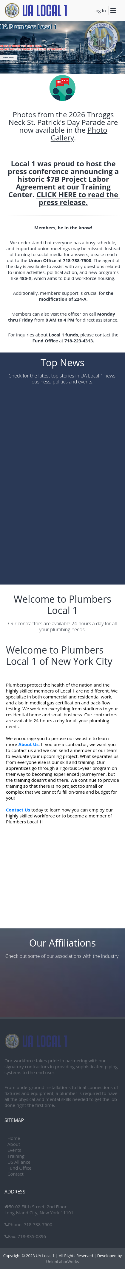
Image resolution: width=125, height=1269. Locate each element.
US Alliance (18, 1162)
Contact (15, 1174)
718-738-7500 (37, 1224)
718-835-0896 (31, 1236)
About (13, 1144)
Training (15, 1156)
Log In (99, 10)
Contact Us (18, 810)
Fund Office (19, 1168)
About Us (28, 744)
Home (13, 1138)
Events (14, 1150)
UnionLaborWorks (62, 1261)
